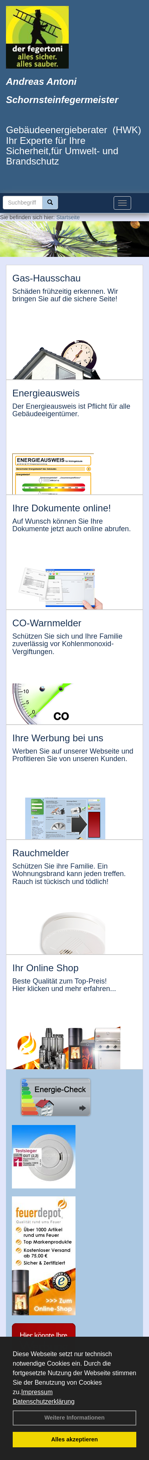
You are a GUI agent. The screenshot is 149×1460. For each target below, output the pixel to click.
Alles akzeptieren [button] (74, 1439)
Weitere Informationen (75, 1417)
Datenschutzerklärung (44, 1401)
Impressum (36, 1392)
